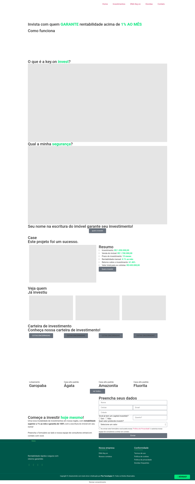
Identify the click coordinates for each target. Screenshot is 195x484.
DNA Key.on (135, 4)
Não (109, 418)
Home (105, 4)
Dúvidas (149, 4)
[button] (76, 335)
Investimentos (119, 4)
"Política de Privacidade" (141, 429)
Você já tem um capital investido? (113, 416)
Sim (102, 418)
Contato (161, 4)
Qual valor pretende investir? (111, 421)
